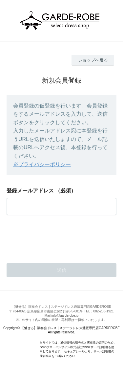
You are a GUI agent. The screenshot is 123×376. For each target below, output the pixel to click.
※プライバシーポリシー (42, 164)
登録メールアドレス (30, 190)
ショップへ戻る (93, 60)
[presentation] (56, 237)
